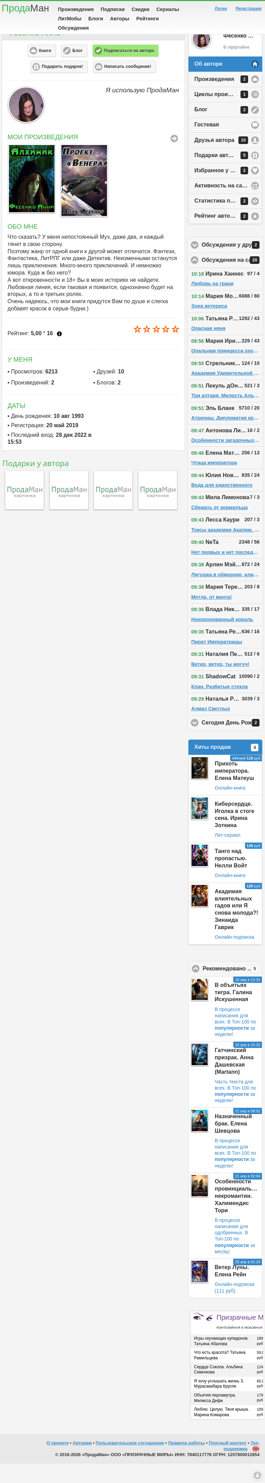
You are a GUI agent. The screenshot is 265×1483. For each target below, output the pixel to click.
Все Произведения (174, 158)
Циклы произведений (224, 114)
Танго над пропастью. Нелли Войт (231, 878)
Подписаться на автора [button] (129, 70)
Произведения (76, 9)
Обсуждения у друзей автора (232, 264)
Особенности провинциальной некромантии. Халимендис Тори (238, 1215)
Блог (221, 129)
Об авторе (208, 83)
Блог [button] (77, 70)
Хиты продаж (226, 767)
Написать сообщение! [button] (127, 86)
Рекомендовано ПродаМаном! (232, 988)
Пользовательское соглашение (130, 1462)
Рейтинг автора (221, 236)
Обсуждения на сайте (232, 280)
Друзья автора (221, 160)
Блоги (95, 18)
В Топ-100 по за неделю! (235, 1048)
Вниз (257, 1475)
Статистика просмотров (227, 221)
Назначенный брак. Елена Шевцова (233, 1143)
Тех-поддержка (241, 1465)
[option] (30, 198)
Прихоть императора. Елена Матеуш (234, 790)
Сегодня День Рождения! (232, 742)
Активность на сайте (222, 205)
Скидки (141, 9)
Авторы (119, 18)
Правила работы (186, 1462)
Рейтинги (147, 18)
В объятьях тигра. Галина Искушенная (233, 1012)
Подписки (113, 9)
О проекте (58, 1462)
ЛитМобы (69, 18)
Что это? (59, 353)
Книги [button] (45, 70)
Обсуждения (73, 28)
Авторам (81, 1462)
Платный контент (228, 1462)
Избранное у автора (221, 190)
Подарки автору (221, 175)
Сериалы (167, 9)
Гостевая (206, 144)
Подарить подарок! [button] (62, 86)
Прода (25, 8)
